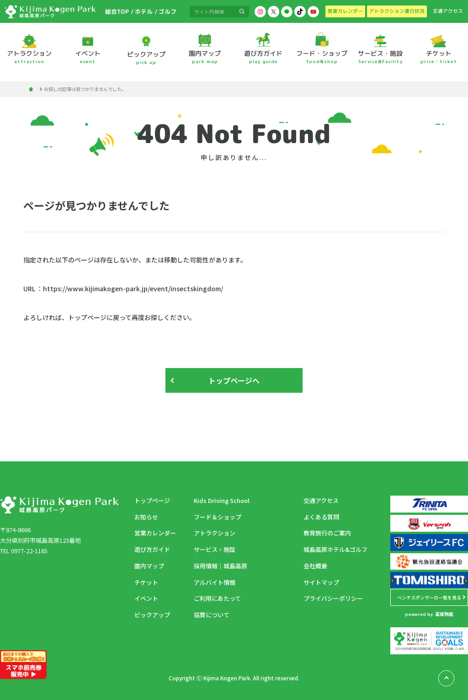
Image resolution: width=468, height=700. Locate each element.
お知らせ (146, 517)
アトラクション (214, 533)
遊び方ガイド (152, 549)
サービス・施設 (214, 549)
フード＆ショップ (217, 517)
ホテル (144, 11)
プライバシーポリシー (333, 598)
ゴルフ (167, 11)
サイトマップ (321, 582)
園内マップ (149, 565)
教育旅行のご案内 (327, 533)
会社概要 (315, 565)
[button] (392, 580)
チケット (146, 582)
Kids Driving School (222, 500)
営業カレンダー (155, 533)
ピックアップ (152, 614)
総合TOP (117, 11)
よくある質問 (321, 517)
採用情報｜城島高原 (220, 565)
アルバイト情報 (214, 582)
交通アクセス (321, 500)
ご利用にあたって (217, 598)
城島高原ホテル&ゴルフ (335, 549)
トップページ (152, 500)
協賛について (211, 614)
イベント (146, 598)
